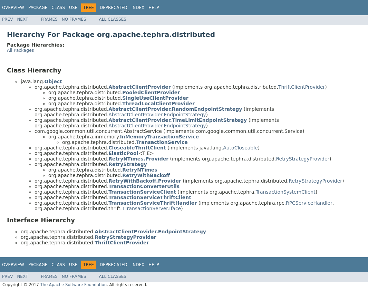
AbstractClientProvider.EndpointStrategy (157, 114)
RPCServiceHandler (309, 203)
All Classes (112, 19)
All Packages (20, 50)
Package (37, 7)
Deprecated (113, 7)
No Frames (74, 19)
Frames (49, 19)
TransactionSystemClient (286, 192)
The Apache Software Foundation (73, 284)
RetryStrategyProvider (302, 159)
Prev (7, 19)
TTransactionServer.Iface (151, 208)
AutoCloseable (240, 147)
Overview (13, 7)
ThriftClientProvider (301, 87)
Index (138, 7)
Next (22, 19)
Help (153, 7)
